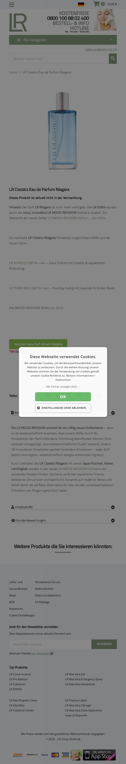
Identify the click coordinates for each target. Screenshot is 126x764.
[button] (63, 387)
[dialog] (63, 382)
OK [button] (63, 396)
